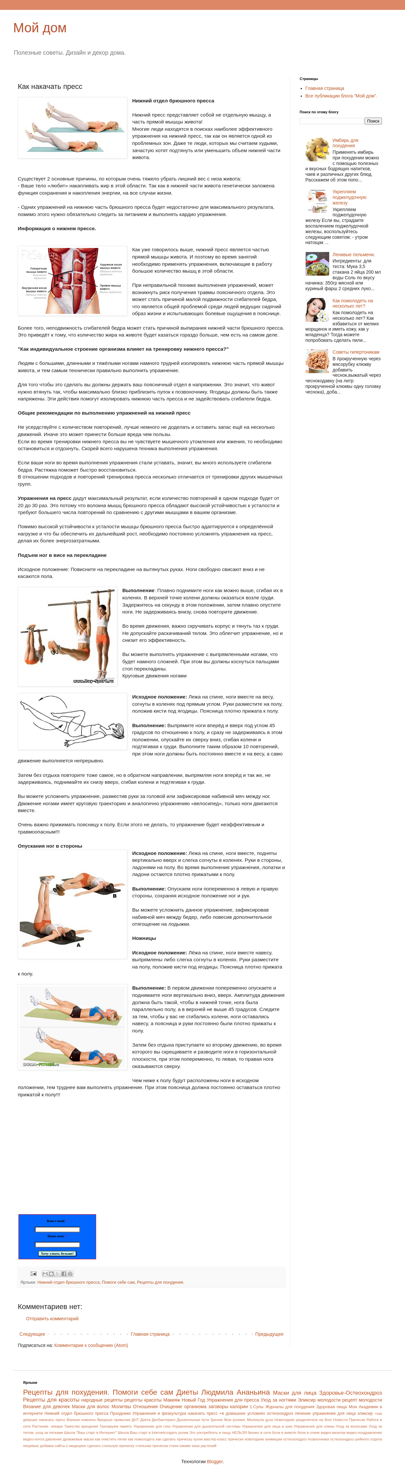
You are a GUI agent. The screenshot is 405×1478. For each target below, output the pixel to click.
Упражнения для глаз (152, 1426)
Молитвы (121, 1406)
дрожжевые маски (78, 1439)
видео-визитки (333, 1433)
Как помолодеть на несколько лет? (353, 303)
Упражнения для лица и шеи (267, 1426)
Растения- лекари (47, 1426)
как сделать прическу (174, 1439)
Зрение (216, 1420)
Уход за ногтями (278, 1400)
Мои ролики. (235, 1420)
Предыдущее (269, 1334)
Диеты (187, 1392)
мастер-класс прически (223, 1439)
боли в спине (308, 1433)
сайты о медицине (70, 1446)
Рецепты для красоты (51, 1400)
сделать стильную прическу (111, 1446)
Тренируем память (116, 1426)
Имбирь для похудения (345, 143)
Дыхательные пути (193, 1420)
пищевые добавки (38, 1446)
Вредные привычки (113, 1420)
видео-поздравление (364, 1433)
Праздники (120, 1413)
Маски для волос (90, 1406)
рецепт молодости (362, 1400)
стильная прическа (152, 1446)
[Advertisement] (73, 1151)
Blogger (214, 1461)
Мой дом (40, 27)
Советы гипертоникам (356, 352)
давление (53, 1439)
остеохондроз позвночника (306, 1439)
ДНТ (135, 1420)
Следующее (32, 1334)
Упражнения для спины (314, 1426)
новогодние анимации (263, 1439)
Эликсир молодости (319, 1400)
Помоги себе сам (118, 1282)
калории (239, 1406)
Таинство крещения (81, 1426)
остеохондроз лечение (289, 1413)
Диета (145, 1420)
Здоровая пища (331, 1407)
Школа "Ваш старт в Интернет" (90, 1433)
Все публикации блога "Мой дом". (342, 95)
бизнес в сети (259, 1433)
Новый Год (193, 1400)
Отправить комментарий (52, 1318)
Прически (357, 1420)
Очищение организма (183, 1406)
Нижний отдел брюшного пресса (69, 1282)
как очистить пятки (111, 1439)
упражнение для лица (334, 1413)
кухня (197, 1439)
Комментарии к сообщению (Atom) (91, 1345)
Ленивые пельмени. (354, 254)
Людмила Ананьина (235, 1392)
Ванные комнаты (81, 1420)
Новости (340, 1420)
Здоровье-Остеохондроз (350, 1393)
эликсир (365, 1413)
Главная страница (150, 1334)
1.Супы (257, 1407)
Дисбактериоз (164, 1420)
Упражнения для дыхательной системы (206, 1426)
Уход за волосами (351, 1426)
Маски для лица (294, 1393)
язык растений (204, 1446)
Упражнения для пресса (233, 1400)
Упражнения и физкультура (159, 1413)
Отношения (145, 1406)
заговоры (218, 1406)
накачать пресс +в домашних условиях (226, 1413)
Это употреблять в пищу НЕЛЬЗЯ (218, 1433)
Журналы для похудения (289, 1407)
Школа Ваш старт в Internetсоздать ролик (153, 1433)
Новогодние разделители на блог (303, 1420)
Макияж (171, 1400)
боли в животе (284, 1433)
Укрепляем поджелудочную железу (349, 197)
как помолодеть (141, 1439)
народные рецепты (101, 1400)
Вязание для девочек (46, 1406)
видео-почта (33, 1439)
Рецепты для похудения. (160, 1282)
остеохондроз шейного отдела (356, 1439)
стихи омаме (180, 1446)
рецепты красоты (143, 1400)
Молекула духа (260, 1420)
